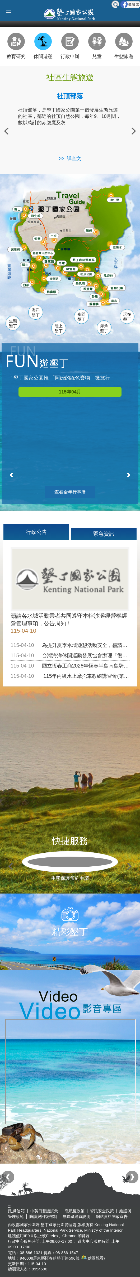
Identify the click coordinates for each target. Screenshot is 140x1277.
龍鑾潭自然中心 (50, 253)
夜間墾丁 (81, 316)
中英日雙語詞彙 (44, 1211)
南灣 (61, 261)
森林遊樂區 (82, 259)
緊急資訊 (103, 534)
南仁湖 (113, 199)
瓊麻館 (48, 260)
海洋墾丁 (36, 312)
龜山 (17, 209)
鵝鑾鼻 (93, 303)
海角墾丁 (104, 328)
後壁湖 (53, 278)
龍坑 (113, 301)
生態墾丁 (13, 323)
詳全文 (74, 158)
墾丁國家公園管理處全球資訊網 (70, 14)
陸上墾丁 (59, 328)
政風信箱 (16, 1211)
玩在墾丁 (127, 316)
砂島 (95, 295)
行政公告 (36, 532)
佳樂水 (117, 246)
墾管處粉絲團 (130, 4)
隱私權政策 (74, 1211)
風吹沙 (108, 275)
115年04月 (70, 392)
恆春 (36, 237)
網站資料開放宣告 (112, 1216)
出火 (53, 235)
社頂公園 (87, 274)
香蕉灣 (88, 288)
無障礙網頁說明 (76, 1216)
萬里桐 (14, 249)
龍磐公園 (117, 287)
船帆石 (79, 282)
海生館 (34, 215)
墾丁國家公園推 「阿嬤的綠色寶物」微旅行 (61, 378)
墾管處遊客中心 (79, 268)
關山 (25, 264)
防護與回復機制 (43, 1216)
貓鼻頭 (51, 292)
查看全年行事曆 (70, 492)
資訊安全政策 (102, 1211)
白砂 (25, 284)
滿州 (87, 230)
